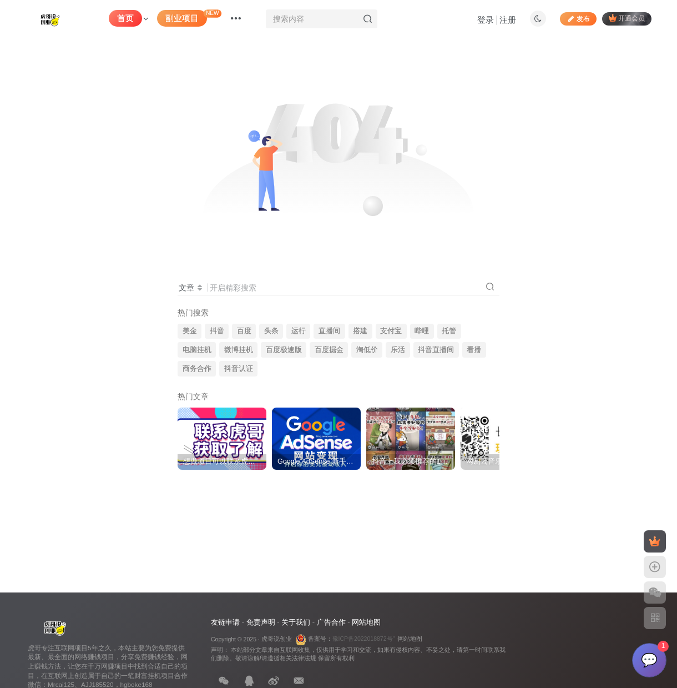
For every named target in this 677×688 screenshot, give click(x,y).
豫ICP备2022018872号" (363, 638)
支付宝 (391, 331)
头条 (271, 331)
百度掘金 (329, 350)
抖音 (217, 331)
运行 (298, 331)
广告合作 (331, 622)
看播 (474, 350)
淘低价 (367, 350)
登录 (485, 19)
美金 (190, 331)
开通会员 (627, 18)
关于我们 (295, 622)
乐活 (398, 350)
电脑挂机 (197, 350)
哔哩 (422, 331)
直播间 (329, 331)
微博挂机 (238, 350)
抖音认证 (238, 369)
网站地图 (366, 622)
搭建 (360, 331)
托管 (449, 331)
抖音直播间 (436, 350)
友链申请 (225, 622)
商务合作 (197, 369)
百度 (244, 331)
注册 (507, 19)
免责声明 (260, 622)
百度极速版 (284, 350)
